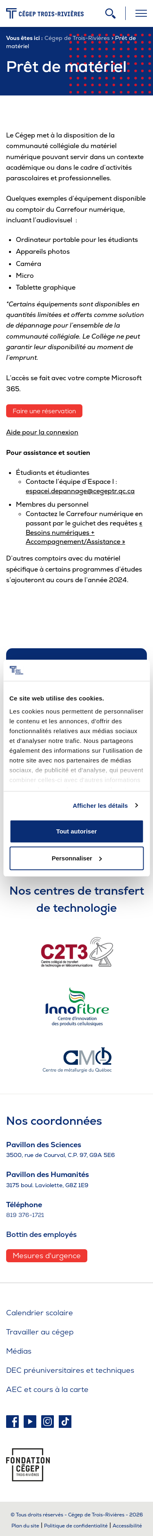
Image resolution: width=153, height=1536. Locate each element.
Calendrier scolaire (39, 1312)
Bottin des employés (41, 1234)
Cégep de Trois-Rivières (77, 38)
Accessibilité (127, 1526)
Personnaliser (77, 858)
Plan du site (25, 1526)
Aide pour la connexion (42, 432)
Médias (18, 1351)
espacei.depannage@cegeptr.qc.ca (80, 491)
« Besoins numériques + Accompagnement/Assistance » (84, 532)
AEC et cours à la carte (47, 1389)
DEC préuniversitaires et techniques (70, 1370)
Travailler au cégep (39, 1332)
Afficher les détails (100, 805)
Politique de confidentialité (76, 1526)
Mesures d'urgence (47, 1255)
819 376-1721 (25, 1215)
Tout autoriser (76, 831)
